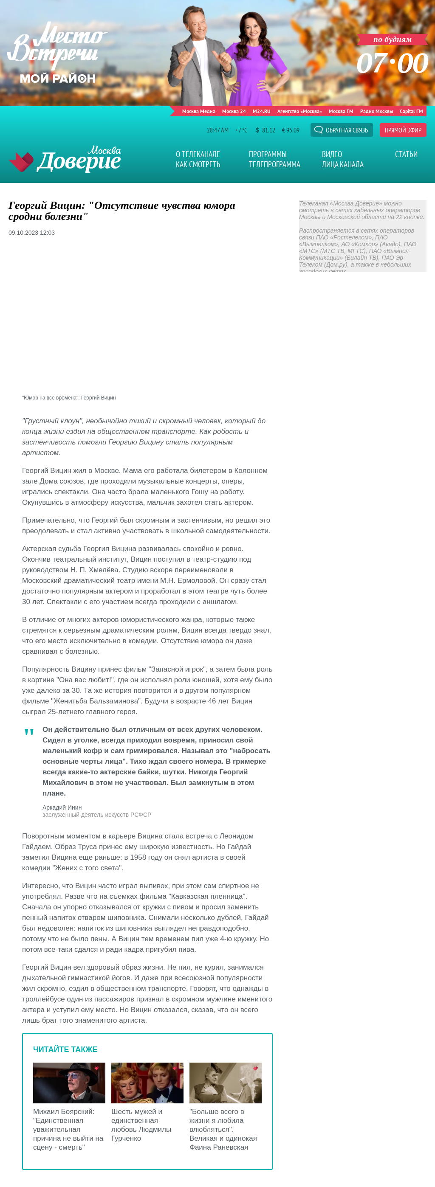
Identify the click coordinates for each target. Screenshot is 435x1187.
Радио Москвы (376, 111)
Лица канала (343, 164)
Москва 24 (234, 111)
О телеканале (198, 154)
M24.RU (262, 111)
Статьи (406, 154)
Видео (332, 154)
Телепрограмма (274, 164)
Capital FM (411, 111)
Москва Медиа (198, 111)
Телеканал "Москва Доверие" (64, 159)
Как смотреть (198, 164)
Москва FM (341, 111)
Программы (268, 154)
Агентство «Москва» (299, 111)
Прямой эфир (403, 130)
